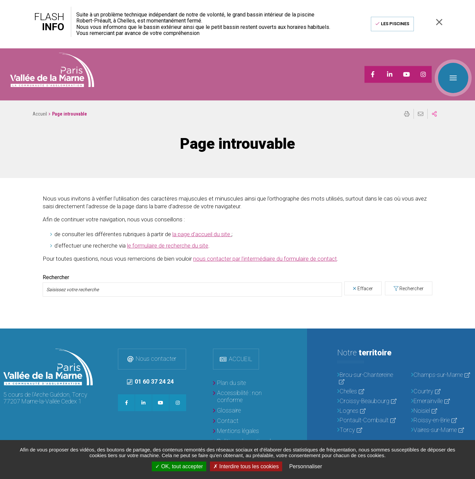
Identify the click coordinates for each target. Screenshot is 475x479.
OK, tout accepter (179, 466)
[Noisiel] (441, 402)
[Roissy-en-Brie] (441, 412)
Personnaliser (305, 466)
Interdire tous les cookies (245, 466)
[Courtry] (441, 383)
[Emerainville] (441, 392)
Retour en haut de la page (465, 330)
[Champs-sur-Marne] (441, 366)
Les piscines (395, 23)
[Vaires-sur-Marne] (441, 421)
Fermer (439, 22)
